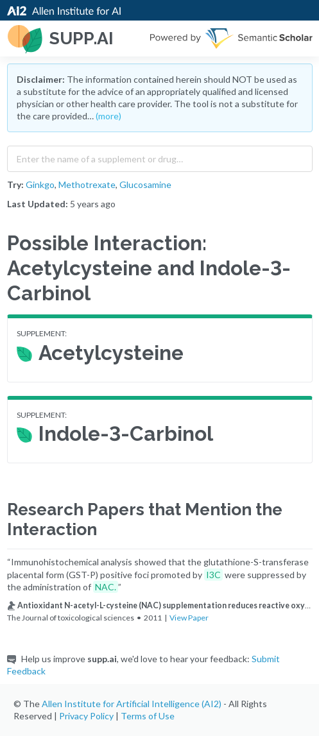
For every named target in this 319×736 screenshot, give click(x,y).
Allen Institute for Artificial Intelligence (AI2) (131, 703)
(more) (108, 115)
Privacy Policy (86, 715)
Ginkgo (40, 184)
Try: (15, 184)
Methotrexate (87, 184)
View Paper (189, 617)
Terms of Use (148, 715)
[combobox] (160, 156)
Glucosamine (145, 184)
